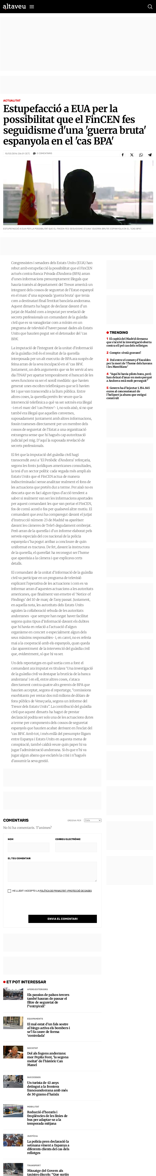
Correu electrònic (67, 839)
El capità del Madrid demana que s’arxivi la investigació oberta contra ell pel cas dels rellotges (128, 342)
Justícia (32, 1136)
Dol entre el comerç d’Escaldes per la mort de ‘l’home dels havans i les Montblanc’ (129, 363)
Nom (10, 839)
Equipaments (35, 1019)
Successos (34, 1077)
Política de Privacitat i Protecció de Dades (66, 890)
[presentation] (38, 907)
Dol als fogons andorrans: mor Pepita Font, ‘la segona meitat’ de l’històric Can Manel (47, 1059)
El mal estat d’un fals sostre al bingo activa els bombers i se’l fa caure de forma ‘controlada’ (48, 1030)
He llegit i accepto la (50, 890)
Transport (34, 1165)
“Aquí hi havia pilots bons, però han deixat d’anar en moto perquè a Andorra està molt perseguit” (129, 377)
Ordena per (74, 820)
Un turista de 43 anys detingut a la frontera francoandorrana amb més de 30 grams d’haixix (47, 1088)
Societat (32, 1048)
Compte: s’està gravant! (125, 353)
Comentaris (44, 153)
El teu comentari (19, 858)
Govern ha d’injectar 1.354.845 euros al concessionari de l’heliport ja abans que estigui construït (128, 393)
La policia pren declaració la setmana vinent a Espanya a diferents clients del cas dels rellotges (48, 1147)
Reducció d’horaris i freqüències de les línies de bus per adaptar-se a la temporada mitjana (47, 1118)
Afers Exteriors (37, 989)
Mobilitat (33, 1106)
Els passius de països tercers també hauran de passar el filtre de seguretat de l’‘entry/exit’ (48, 1000)
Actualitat (12, 100)
